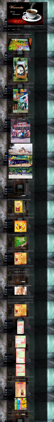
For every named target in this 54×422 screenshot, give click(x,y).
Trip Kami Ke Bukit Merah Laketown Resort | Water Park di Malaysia (20, 34)
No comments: (17, 195)
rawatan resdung (25, 415)
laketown (13, 196)
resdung (28, 415)
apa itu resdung (11, 415)
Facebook (18, 29)
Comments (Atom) (13, 418)
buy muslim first (15, 415)
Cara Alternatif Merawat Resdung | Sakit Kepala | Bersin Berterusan (19, 285)
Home (9, 29)
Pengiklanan (13, 29)
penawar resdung (19, 282)
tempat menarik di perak (17, 196)
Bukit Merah (10, 196)
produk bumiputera (21, 415)
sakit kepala (30, 415)
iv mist (10, 282)
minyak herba (15, 282)
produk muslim (23, 282)
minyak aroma (12, 282)
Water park (21, 196)
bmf (13, 415)
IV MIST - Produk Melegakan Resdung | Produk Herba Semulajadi (19, 199)
